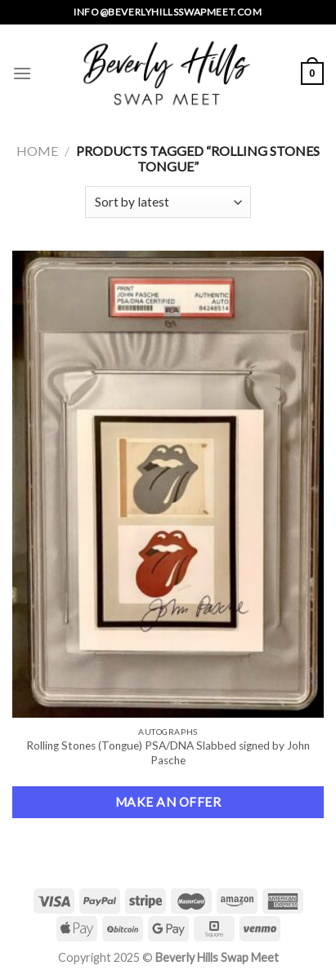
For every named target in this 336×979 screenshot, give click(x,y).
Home (37, 150)
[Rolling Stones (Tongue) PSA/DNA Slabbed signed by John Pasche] (168, 484)
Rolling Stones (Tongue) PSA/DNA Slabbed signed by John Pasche (168, 753)
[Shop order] (168, 202)
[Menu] (22, 73)
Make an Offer (168, 801)
